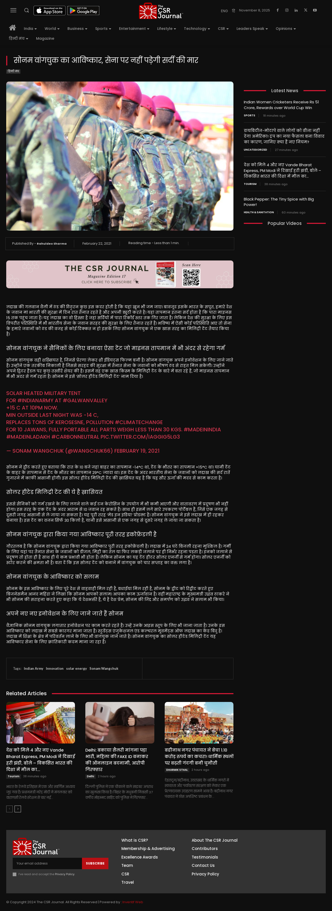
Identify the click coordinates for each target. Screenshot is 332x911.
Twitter (280, 871)
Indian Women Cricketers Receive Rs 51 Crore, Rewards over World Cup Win (281, 104)
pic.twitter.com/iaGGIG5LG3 (140, 436)
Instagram (283, 851)
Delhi (90, 776)
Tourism (13, 776)
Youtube (281, 880)
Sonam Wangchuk (103, 668)
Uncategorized (255, 148)
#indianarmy (35, 400)
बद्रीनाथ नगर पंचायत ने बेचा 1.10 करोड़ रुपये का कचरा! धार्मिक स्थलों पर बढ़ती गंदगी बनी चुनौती (199, 756)
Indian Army (33, 668)
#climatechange (139, 422)
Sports (249, 115)
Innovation (55, 668)
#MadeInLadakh (28, 436)
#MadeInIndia (202, 429)
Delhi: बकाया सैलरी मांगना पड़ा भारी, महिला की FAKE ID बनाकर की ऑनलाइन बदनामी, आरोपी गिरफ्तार (116, 760)
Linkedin (280, 861)
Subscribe (95, 863)
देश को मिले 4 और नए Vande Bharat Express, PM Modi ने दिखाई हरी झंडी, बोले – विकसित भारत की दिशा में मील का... (40, 760)
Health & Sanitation (259, 210)
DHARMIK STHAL (177, 770)
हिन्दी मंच (13, 71)
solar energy (76, 668)
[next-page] (18, 809)
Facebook (282, 842)
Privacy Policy (64, 874)
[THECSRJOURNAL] (161, 11)
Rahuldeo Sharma (52, 244)
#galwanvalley (85, 400)
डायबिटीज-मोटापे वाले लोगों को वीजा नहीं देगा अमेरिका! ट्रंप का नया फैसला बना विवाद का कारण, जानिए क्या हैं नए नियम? (284, 135)
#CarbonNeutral (75, 436)
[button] (26, 10)
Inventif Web (132, 902)
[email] (47, 863)
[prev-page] (9, 809)
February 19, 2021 (137, 450)
